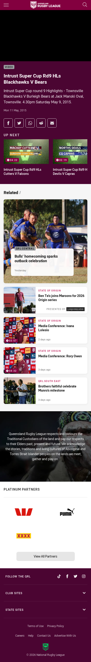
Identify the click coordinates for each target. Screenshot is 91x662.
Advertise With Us (65, 635)
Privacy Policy (55, 626)
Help (31, 635)
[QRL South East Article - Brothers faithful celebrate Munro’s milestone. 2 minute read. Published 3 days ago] (45, 390)
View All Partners (45, 556)
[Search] (84, 5)
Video (9, 67)
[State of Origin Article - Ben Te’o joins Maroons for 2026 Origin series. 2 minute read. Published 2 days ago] (45, 300)
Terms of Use (35, 626)
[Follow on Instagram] (84, 576)
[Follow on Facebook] (67, 576)
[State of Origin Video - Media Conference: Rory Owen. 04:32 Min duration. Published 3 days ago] (45, 360)
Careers (19, 635)
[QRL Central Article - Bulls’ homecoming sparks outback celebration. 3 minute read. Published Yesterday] (45, 241)
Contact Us (44, 635)
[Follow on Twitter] (75, 576)
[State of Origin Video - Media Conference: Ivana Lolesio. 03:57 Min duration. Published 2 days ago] (45, 330)
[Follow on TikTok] (59, 576)
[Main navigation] (6, 5)
